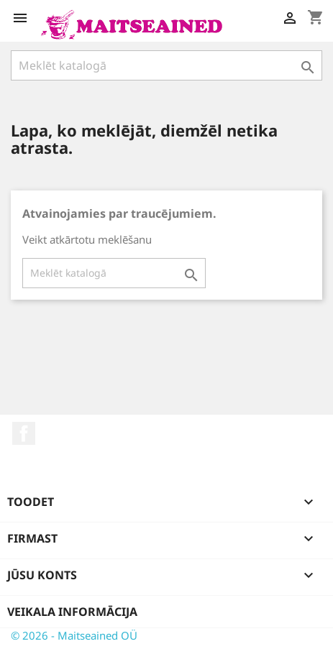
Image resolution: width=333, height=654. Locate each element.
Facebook (23, 433)
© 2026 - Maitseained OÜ (74, 635)
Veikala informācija (72, 612)
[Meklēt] (166, 65)
